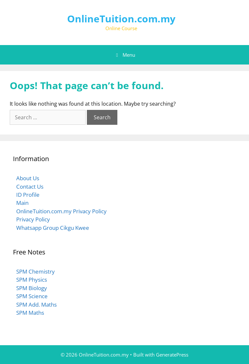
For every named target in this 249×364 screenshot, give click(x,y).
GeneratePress (172, 354)
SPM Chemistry (35, 271)
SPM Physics (31, 279)
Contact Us (29, 186)
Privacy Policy (33, 219)
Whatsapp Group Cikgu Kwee (52, 227)
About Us (27, 178)
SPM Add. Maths (36, 304)
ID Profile (28, 194)
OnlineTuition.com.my (121, 18)
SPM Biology (31, 288)
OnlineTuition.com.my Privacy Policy (61, 211)
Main (22, 202)
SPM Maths (30, 312)
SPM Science (32, 296)
